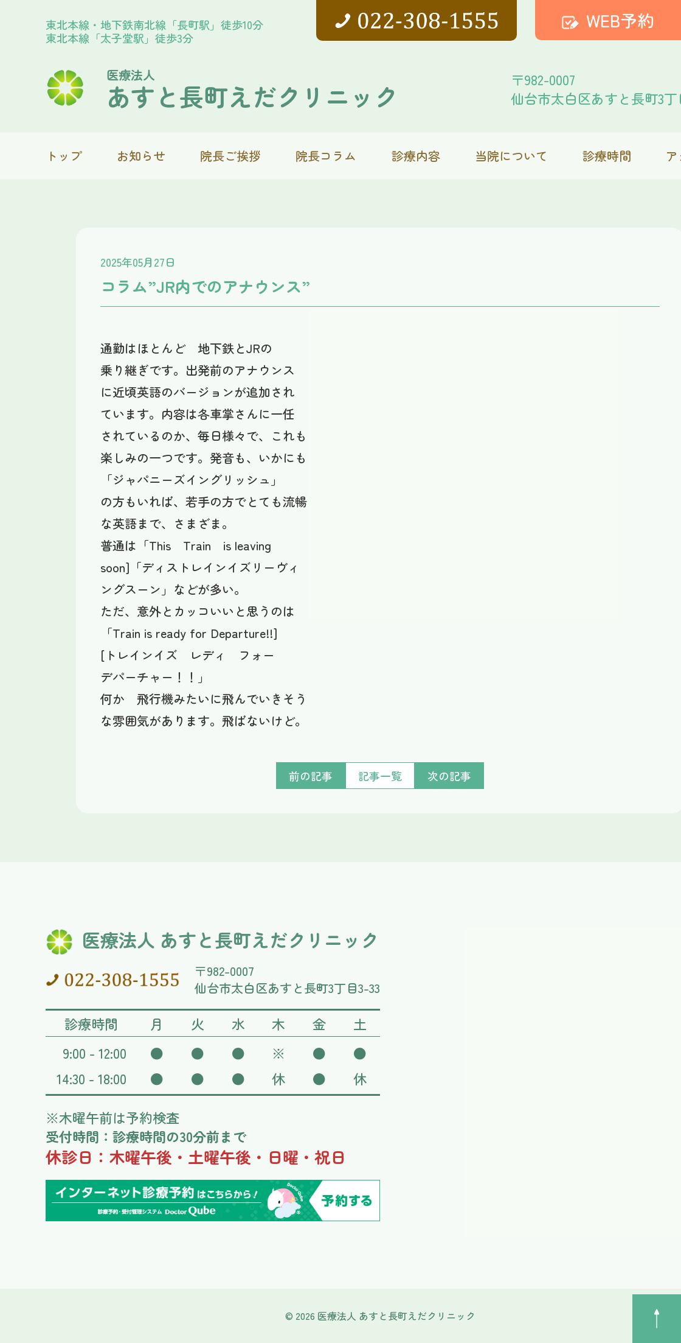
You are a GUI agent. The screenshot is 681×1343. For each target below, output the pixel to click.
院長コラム (326, 155)
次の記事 (449, 776)
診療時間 (606, 155)
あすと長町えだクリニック (252, 88)
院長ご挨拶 (230, 155)
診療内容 (416, 155)
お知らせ (141, 155)
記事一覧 (380, 776)
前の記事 (311, 776)
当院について (511, 155)
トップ (64, 155)
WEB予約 (620, 20)
